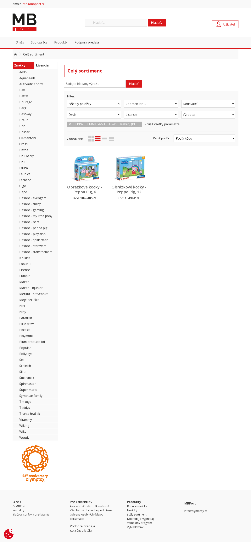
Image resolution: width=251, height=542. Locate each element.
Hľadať (133, 84)
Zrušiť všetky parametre (162, 124)
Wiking (24, 426)
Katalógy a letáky (81, 530)
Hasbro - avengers (32, 198)
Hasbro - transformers (35, 252)
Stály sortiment (137, 514)
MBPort (41, 22)
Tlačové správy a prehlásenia (31, 514)
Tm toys (25, 402)
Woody (24, 437)
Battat (23, 96)
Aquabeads (27, 78)
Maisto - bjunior (31, 288)
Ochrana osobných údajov (86, 514)
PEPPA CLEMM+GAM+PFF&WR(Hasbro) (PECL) (104, 124)
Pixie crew (26, 324)
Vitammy (25, 420)
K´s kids (24, 258)
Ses (21, 360)
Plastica (24, 330)
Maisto (24, 282)
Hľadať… (157, 22)
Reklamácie (77, 519)
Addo (23, 72)
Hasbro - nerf (29, 222)
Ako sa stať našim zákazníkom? (89, 506)
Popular (25, 348)
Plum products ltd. (32, 342)
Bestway (25, 114)
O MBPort (19, 506)
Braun (23, 120)
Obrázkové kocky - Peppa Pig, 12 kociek (129, 191)
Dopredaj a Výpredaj (140, 519)
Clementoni (27, 138)
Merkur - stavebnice (33, 294)
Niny (22, 312)
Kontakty (18, 510)
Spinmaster (27, 384)
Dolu (22, 162)
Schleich (25, 366)
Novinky (132, 510)
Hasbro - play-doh (32, 234)
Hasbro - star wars (32, 246)
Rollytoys (25, 354)
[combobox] (151, 103)
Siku (22, 372)
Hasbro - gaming (31, 210)
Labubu (25, 264)
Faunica (24, 174)
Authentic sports (31, 84)
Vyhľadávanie (135, 527)
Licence (24, 270)
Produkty (61, 42)
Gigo (22, 186)
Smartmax (26, 378)
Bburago (25, 102)
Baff (22, 90)
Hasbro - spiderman (33, 240)
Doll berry (26, 156)
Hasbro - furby (30, 204)
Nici (22, 306)
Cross (23, 144)
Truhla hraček (29, 414)
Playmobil (26, 336)
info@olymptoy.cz (195, 511)
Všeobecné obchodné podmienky (91, 510)
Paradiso (25, 318)
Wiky (22, 432)
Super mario (28, 390)
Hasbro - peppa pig (33, 228)
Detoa (23, 150)
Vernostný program (139, 523)
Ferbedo (25, 180)
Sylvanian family (30, 396)
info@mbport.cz (33, 4)
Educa (23, 168)
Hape (23, 192)
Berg (22, 108)
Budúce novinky (137, 506)
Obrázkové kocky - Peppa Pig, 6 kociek (84, 191)
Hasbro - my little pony (35, 216)
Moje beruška (29, 300)
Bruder (24, 132)
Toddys (24, 408)
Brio (22, 126)
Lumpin (24, 276)
